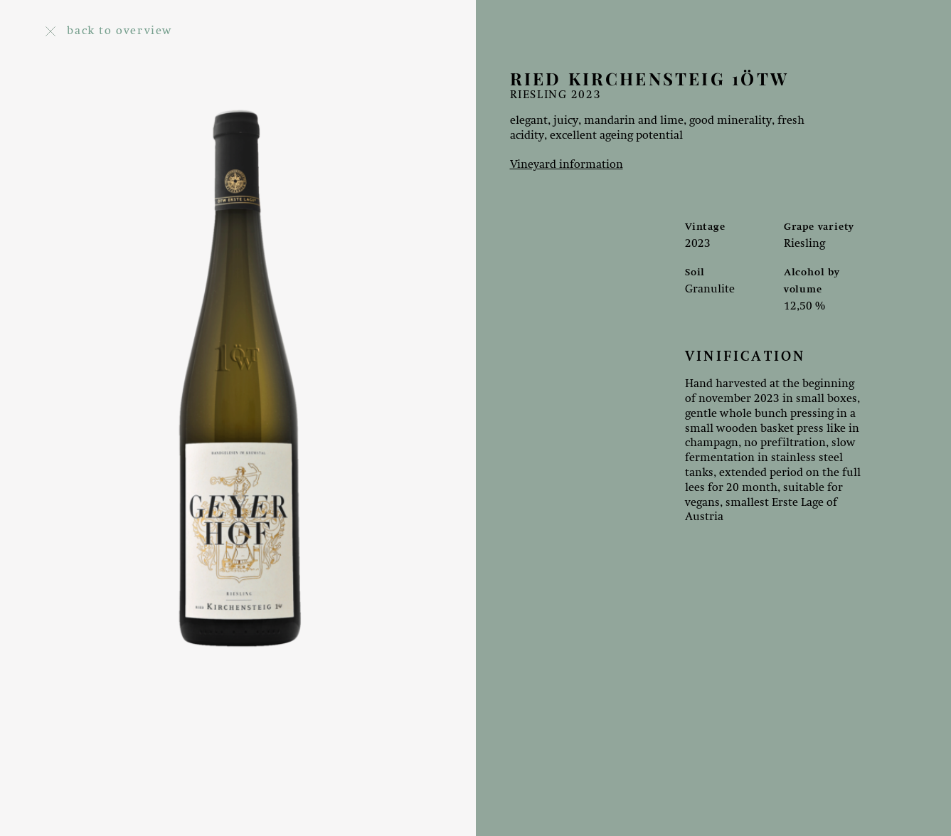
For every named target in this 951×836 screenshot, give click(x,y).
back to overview (109, 31)
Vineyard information (566, 165)
